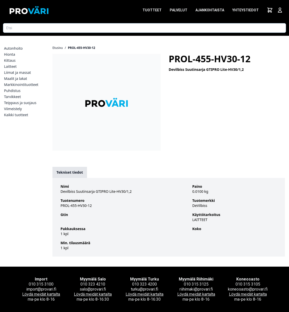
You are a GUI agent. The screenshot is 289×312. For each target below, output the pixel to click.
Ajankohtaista (209, 10)
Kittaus (10, 60)
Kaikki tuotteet (16, 114)
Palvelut (178, 10)
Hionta (9, 54)
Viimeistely (13, 108)
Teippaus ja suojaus (20, 102)
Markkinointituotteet (21, 84)
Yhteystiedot (245, 10)
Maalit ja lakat (15, 78)
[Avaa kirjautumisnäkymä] (280, 10)
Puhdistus (12, 90)
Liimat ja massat (17, 72)
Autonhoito (13, 48)
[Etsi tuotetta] (144, 28)
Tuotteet (152, 10)
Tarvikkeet (12, 96)
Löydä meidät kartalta (41, 294)
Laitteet (10, 66)
